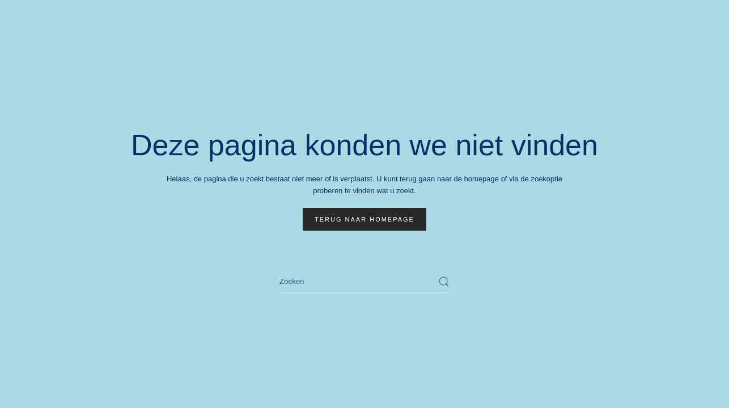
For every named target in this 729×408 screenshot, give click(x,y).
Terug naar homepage (364, 219)
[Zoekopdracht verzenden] (444, 281)
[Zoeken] (364, 281)
